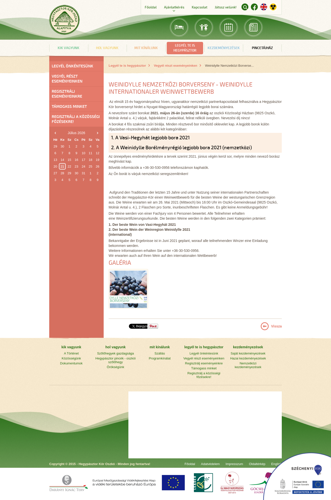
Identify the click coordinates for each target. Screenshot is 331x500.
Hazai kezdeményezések (248, 358)
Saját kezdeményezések (248, 353)
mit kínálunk (146, 48)
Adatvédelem (210, 464)
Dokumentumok (71, 363)
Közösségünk (71, 358)
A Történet (71, 353)
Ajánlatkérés (174, 7)
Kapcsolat (199, 7)
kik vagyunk (68, 48)
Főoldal (151, 7)
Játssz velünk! (225, 7)
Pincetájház (262, 48)
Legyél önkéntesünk (72, 66)
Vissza (276, 326)
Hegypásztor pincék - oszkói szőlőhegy (115, 360)
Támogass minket (69, 106)
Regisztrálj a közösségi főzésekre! (76, 119)
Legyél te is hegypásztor (127, 65)
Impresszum (234, 464)
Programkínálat (159, 358)
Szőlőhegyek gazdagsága (115, 353)
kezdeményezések (224, 48)
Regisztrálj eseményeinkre (67, 94)
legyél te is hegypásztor (184, 48)
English (263, 6)
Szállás (160, 353)
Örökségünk (115, 367)
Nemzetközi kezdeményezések (248, 365)
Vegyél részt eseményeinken (67, 79)
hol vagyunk (107, 48)
